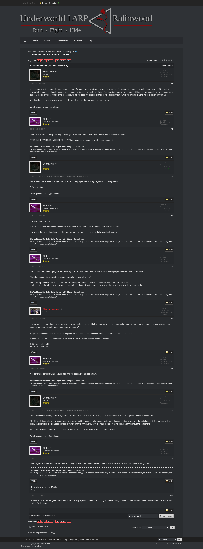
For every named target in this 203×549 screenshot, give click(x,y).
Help (91, 41)
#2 (172, 129)
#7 (172, 368)
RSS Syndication (92, 540)
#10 (171, 495)
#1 (172, 84)
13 (57, 61)
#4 (172, 216)
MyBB (32, 544)
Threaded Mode (167, 65)
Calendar (78, 41)
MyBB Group (49, 544)
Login (44, 3)
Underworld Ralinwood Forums (40, 52)
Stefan (46, 119)
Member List (62, 41)
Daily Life (70, 52)
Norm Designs (39, 546)
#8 (172, 410)
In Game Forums (59, 52)
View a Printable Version (40, 527)
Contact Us (26, 540)
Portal (35, 41)
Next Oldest (36, 515)
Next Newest (48, 515)
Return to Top (62, 540)
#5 (172, 266)
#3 (172, 176)
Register (53, 3)
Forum (47, 41)
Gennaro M (48, 71)
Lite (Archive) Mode (76, 540)
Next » (63, 61)
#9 (172, 458)
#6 (172, 319)
